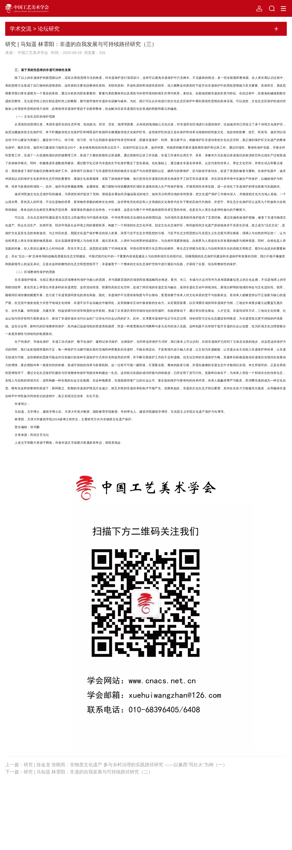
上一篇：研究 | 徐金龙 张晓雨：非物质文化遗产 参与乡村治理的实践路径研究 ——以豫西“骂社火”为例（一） (116, 764)
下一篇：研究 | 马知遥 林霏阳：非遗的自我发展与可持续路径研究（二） (79, 771)
